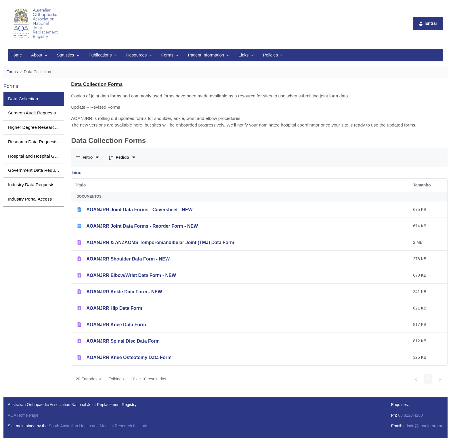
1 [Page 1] (428, 379)
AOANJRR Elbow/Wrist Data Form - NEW (131, 275)
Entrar (427, 23)
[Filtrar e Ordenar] (87, 157)
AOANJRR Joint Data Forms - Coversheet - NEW (139, 209)
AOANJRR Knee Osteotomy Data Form (128, 357)
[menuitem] (16, 55)
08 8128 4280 (410, 415)
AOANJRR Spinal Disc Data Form (123, 340)
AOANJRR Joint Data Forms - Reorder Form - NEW (142, 226)
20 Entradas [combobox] (90, 379)
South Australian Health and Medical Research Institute (98, 426)
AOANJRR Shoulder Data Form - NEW (128, 258)
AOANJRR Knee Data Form (116, 324)
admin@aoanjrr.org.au (423, 426)
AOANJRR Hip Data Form (114, 308)
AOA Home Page (23, 415)
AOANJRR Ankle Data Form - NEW (124, 291)
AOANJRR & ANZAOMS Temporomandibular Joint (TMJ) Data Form (160, 242)
